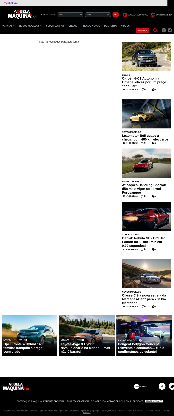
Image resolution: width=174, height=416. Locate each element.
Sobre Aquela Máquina (29, 401)
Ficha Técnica (98, 401)
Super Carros (55, 25)
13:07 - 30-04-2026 (130, 196)
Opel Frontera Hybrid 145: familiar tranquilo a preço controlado (23, 347)
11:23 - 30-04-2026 (130, 89)
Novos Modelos (30, 25)
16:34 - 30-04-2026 (130, 143)
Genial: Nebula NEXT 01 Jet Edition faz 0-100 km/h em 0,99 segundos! (143, 241)
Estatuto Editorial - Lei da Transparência (66, 401)
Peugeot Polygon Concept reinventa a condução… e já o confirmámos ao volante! (141, 347)
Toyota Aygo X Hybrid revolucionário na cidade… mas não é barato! (85, 347)
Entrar (142, 30)
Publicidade (136, 401)
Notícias (8, 25)
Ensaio (73, 25)
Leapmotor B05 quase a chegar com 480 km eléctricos (145, 137)
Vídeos (125, 25)
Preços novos (91, 25)
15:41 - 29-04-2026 (130, 249)
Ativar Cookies (154, 401)
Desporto (110, 25)
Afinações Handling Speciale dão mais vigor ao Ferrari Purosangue (144, 188)
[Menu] (4, 16)
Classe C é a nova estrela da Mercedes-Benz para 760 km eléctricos (144, 299)
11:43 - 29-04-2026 (130, 306)
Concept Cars (130, 234)
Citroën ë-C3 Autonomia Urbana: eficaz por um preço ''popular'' (144, 82)
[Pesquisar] (155, 30)
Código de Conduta (118, 401)
